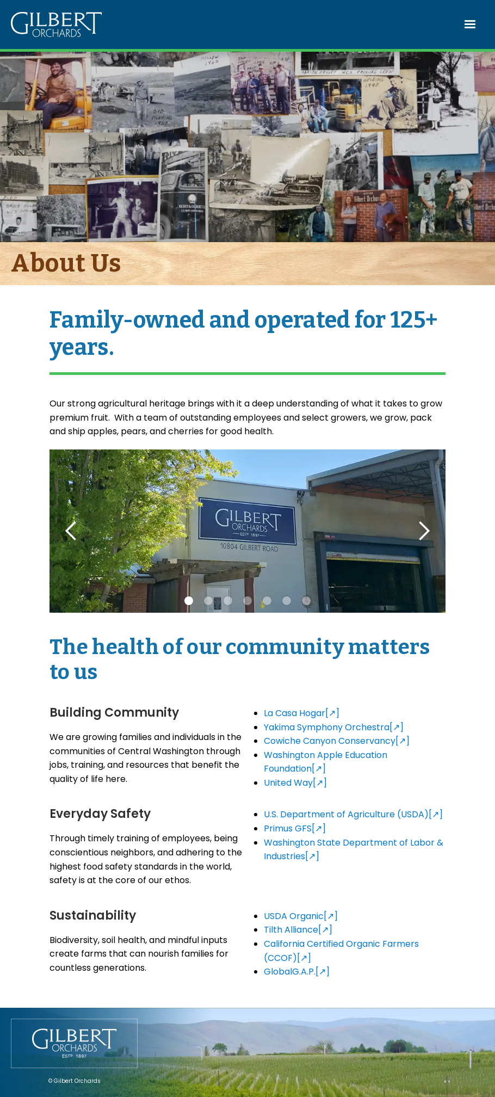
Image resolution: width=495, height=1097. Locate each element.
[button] (470, 24)
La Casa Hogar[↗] (301, 713)
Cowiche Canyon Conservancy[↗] (337, 741)
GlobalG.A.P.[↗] (297, 971)
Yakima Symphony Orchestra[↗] (334, 727)
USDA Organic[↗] (301, 916)
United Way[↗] (295, 782)
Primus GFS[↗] (295, 828)
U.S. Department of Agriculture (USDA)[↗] (353, 814)
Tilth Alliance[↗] (298, 929)
